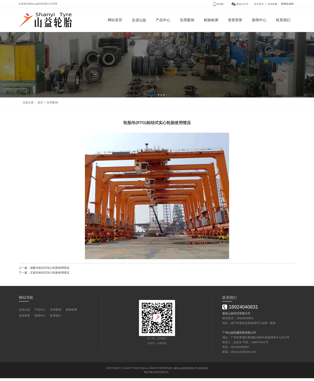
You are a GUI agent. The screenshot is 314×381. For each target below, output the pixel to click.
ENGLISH (287, 3)
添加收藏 (272, 4)
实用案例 (187, 20)
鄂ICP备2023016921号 (156, 372)
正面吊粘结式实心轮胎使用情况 (49, 272)
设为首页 (259, 4)
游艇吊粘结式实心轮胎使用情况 (49, 267)
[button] (153, 94)
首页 (40, 102)
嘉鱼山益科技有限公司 (186, 368)
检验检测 (211, 20)
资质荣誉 (235, 20)
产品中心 (163, 20)
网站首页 (115, 20)
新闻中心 (259, 20)
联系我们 (283, 20)
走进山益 (139, 20)
